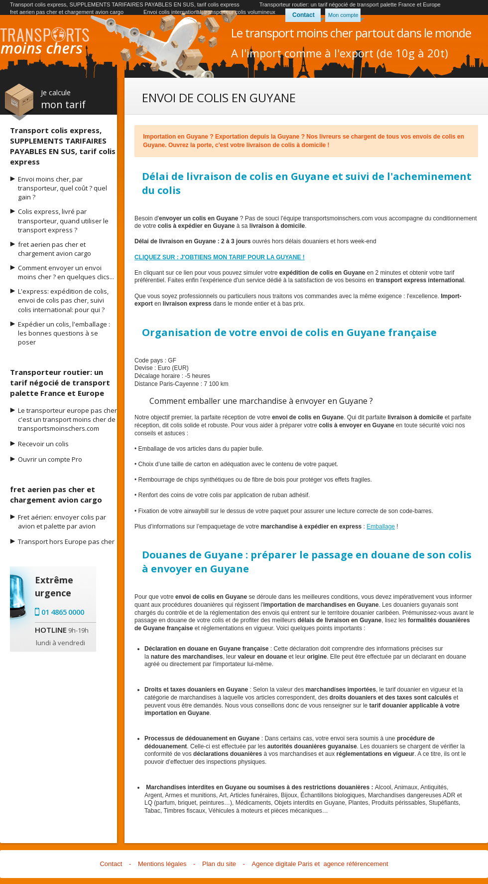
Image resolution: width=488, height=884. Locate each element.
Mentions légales (162, 864)
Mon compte (343, 15)
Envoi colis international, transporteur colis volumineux (209, 12)
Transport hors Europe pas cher (66, 541)
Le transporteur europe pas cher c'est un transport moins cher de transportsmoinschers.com (67, 419)
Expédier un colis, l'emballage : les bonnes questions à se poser (64, 333)
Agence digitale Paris (282, 864)
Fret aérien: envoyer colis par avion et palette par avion (62, 521)
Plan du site (219, 864)
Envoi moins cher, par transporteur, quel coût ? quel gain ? (62, 188)
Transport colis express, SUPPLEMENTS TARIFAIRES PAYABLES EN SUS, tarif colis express (125, 4)
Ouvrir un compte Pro (50, 459)
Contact (303, 14)
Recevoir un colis (43, 443)
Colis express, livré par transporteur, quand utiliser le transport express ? (63, 220)
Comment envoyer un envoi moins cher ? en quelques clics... (66, 272)
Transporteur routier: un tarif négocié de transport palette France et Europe (350, 4)
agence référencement (355, 864)
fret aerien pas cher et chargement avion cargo (66, 12)
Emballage (380, 526)
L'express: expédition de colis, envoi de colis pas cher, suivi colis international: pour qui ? (63, 300)
